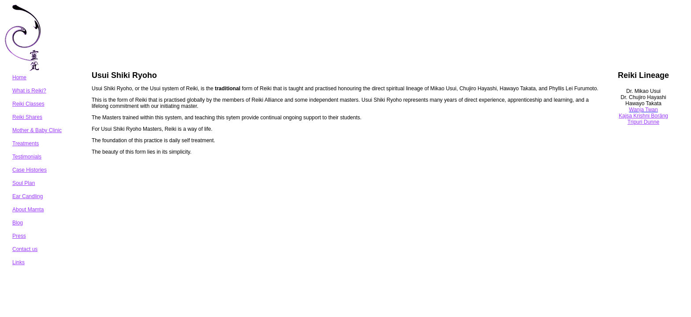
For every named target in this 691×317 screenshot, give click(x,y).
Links (18, 262)
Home (19, 77)
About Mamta (28, 209)
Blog (17, 223)
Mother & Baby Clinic (37, 130)
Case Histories (29, 170)
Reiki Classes (28, 104)
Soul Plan (23, 183)
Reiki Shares (27, 117)
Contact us (24, 249)
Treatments (25, 143)
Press (19, 236)
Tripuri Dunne (643, 122)
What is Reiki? (29, 91)
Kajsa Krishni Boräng (643, 116)
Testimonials (26, 157)
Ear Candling (27, 196)
